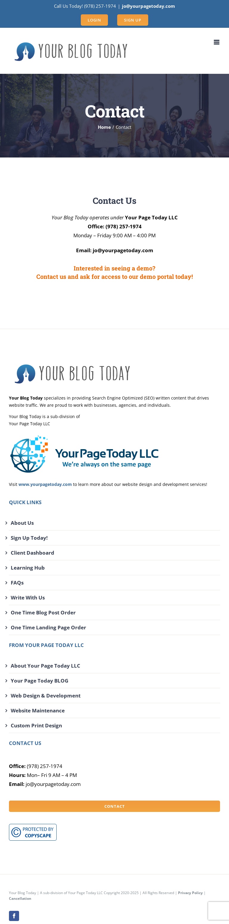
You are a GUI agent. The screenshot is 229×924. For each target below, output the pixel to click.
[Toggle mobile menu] (217, 42)
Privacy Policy (190, 892)
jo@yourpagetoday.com (148, 6)
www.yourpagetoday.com (45, 484)
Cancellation (20, 898)
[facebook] (14, 916)
